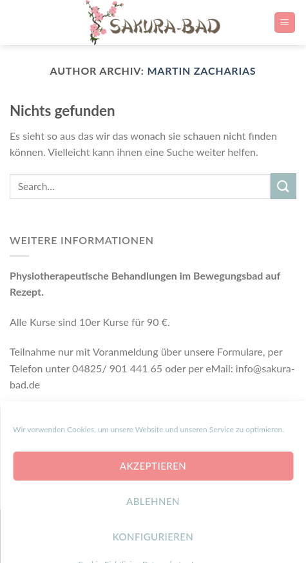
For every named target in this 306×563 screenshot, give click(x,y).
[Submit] (283, 185)
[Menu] (285, 22)
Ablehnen (153, 531)
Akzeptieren (153, 496)
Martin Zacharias (201, 70)
